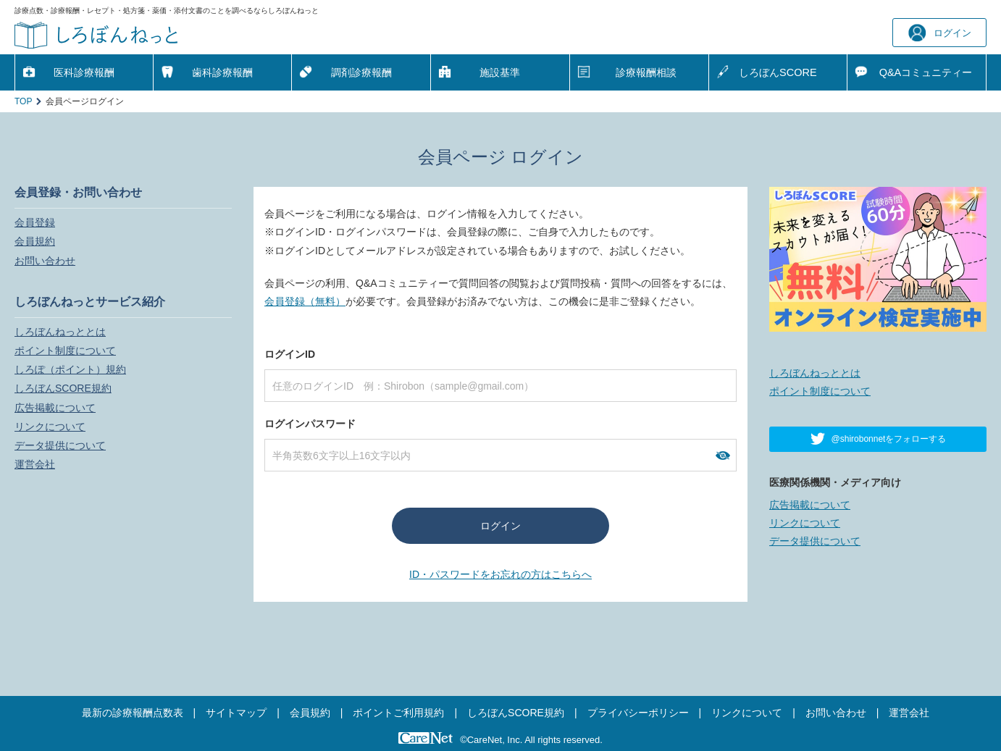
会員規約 (34, 241)
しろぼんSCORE (778, 72)
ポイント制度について (65, 350)
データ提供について (60, 445)
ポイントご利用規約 (398, 712)
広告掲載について (55, 408)
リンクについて (49, 426)
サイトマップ (236, 712)
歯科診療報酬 (222, 72)
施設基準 (499, 72)
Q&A (926, 73)
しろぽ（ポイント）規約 (70, 369)
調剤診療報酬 (361, 72)
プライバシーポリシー (638, 712)
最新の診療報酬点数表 (132, 712)
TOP (23, 101)
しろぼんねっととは (60, 331)
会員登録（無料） (304, 301)
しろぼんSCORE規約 (63, 388)
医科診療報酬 (84, 72)
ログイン (939, 33)
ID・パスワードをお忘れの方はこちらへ (500, 574)
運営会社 (34, 464)
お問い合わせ (44, 261)
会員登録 (34, 222)
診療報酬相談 (646, 72)
